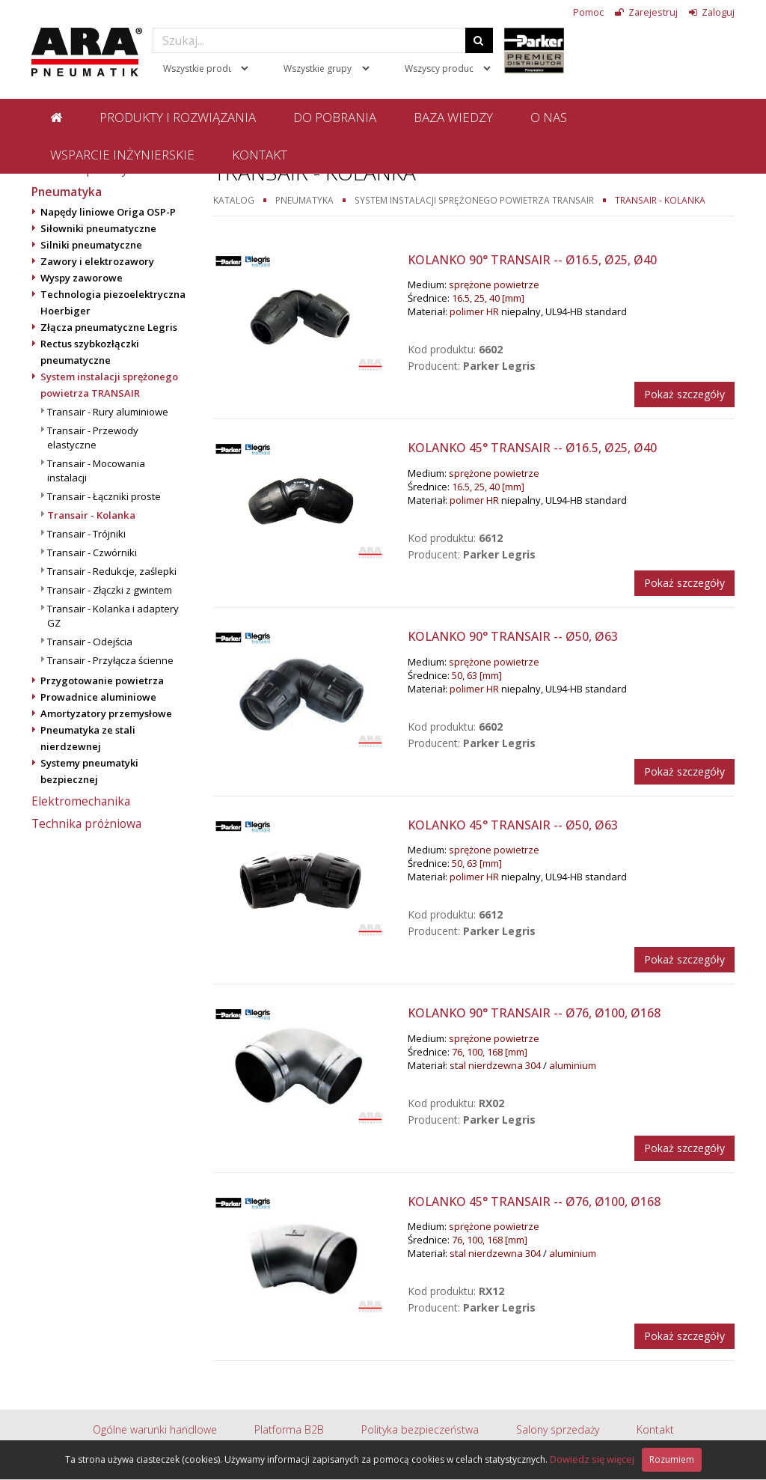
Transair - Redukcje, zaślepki (112, 571)
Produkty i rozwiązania (177, 117)
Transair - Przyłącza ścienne (110, 660)
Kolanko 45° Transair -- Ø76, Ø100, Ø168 (534, 1201)
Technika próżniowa (86, 823)
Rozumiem (671, 1459)
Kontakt (259, 154)
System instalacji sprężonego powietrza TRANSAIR (474, 200)
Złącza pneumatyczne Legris (108, 327)
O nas (548, 117)
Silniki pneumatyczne (91, 245)
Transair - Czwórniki (92, 552)
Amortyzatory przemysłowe (106, 713)
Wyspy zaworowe (81, 277)
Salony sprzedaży (557, 1429)
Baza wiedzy (453, 117)
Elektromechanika (80, 801)
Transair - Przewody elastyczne (92, 437)
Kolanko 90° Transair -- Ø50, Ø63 (513, 636)
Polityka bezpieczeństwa (420, 1429)
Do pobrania (334, 117)
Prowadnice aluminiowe (98, 697)
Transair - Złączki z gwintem (109, 590)
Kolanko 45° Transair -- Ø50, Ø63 (513, 825)
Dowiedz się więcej (592, 1459)
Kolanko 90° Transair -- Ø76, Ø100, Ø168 (534, 1013)
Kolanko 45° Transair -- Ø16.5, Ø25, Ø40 (532, 447)
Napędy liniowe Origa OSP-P (108, 212)
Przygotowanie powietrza (102, 680)
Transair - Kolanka (91, 515)
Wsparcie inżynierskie (122, 154)
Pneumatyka (66, 191)
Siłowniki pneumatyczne (98, 228)
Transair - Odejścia (89, 641)
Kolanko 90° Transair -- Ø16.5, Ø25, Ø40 (532, 260)
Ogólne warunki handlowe (155, 1429)
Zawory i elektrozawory (97, 261)
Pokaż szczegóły (684, 394)
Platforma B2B (289, 1429)
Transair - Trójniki (86, 533)
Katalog (233, 200)
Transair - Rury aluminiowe (107, 411)
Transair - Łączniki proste (104, 496)
